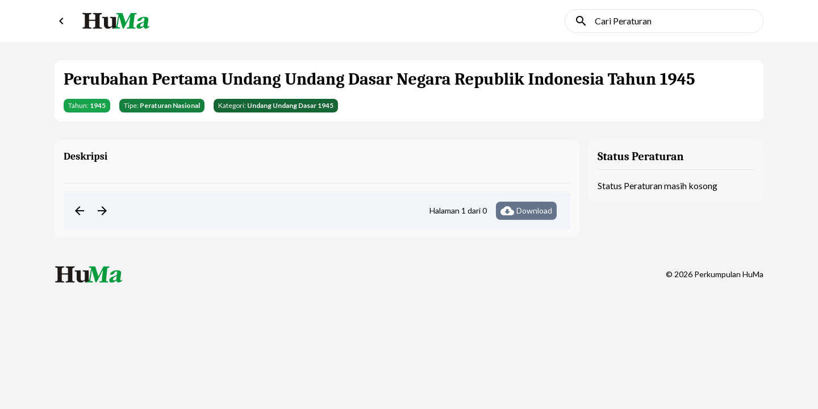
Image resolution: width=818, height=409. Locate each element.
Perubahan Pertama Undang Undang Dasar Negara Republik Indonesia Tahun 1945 (379, 79)
